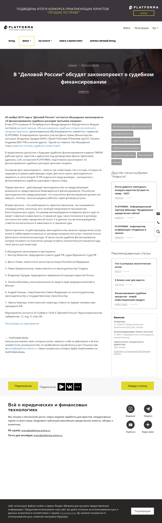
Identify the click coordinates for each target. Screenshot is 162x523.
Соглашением (68, 512)
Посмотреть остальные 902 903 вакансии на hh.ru (132, 352)
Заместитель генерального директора (129, 343)
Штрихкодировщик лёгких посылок (133, 331)
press (37, 433)
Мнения (117, 162)
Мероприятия (145, 155)
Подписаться (23, 386)
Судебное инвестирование (126, 140)
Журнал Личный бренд (103, 41)
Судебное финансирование (126, 147)
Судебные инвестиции (124, 155)
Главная (72, 65)
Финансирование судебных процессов (132, 126)
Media (25, 41)
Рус (154, 27)
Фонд (11, 41)
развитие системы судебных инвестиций (36, 145)
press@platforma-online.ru (36, 428)
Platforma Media (90, 65)
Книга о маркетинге (70, 41)
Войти (126, 27)
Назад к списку (137, 386)
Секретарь (119, 321)
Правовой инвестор (122, 133)
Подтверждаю (142, 511)
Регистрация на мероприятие (22, 323)
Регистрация (142, 27)
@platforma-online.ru (51, 433)
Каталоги (44, 41)
